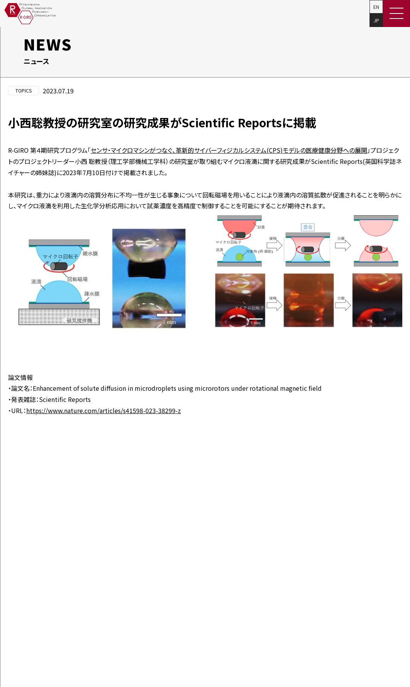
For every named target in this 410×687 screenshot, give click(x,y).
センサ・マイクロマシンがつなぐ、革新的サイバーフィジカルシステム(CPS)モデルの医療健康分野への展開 (229, 150)
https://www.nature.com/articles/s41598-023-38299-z (103, 410)
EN (376, 6)
